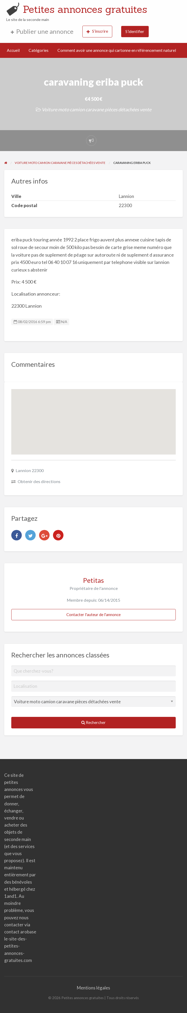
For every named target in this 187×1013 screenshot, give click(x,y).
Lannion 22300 (30, 470)
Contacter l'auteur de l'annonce (93, 614)
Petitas (93, 580)
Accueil (13, 50)
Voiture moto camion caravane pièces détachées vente (96, 109)
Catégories (39, 50)
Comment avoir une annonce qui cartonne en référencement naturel (116, 50)
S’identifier (134, 31)
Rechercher (93, 722)
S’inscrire (97, 31)
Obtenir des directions (39, 481)
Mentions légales (93, 987)
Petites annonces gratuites (85, 9)
